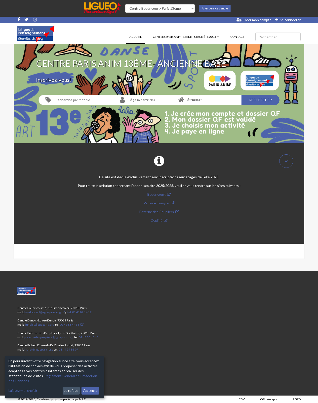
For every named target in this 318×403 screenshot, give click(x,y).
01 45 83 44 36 (69, 324)
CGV (241, 399)
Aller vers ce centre (215, 8)
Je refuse (71, 390)
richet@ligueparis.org (38, 349)
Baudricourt (156, 194)
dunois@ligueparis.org (39, 324)
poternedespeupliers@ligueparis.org (48, 337)
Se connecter (288, 19)
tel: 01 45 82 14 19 (79, 312)
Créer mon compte (254, 19)
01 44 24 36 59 (68, 349)
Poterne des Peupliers (156, 212)
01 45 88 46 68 (88, 337)
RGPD (297, 399)
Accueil (137, 36)
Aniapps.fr (74, 399)
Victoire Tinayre (156, 203)
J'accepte (90, 390)
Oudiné (156, 220)
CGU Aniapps (269, 399)
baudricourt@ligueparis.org (42, 312)
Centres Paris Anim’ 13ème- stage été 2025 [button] (186, 37)
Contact (237, 37)
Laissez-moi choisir (22, 390)
